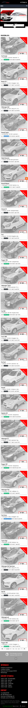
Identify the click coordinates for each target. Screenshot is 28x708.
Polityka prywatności (6, 667)
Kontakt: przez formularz (8, 698)
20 (18, 649)
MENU (2, 6)
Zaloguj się (23, 2)
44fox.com (22, 706)
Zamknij (24, 702)
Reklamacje (4, 672)
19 (16, 649)
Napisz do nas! (11, 706)
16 (7, 649)
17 (10, 649)
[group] (14, 15)
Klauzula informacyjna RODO (9, 671)
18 (13, 649)
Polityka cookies (5, 669)
